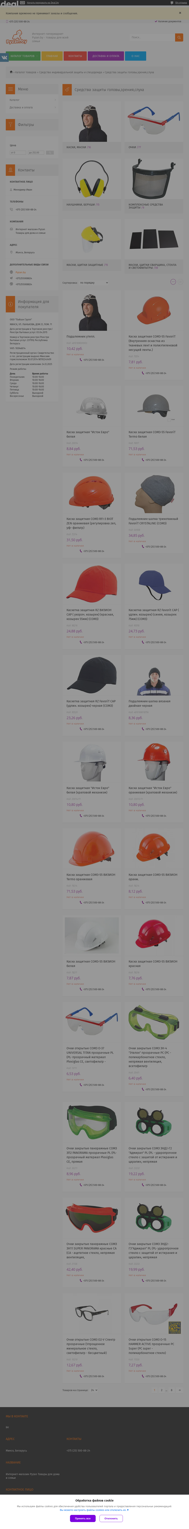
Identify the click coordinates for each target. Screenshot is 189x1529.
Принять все (83, 1518)
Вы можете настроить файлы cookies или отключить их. (93, 1510)
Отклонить (111, 1518)
